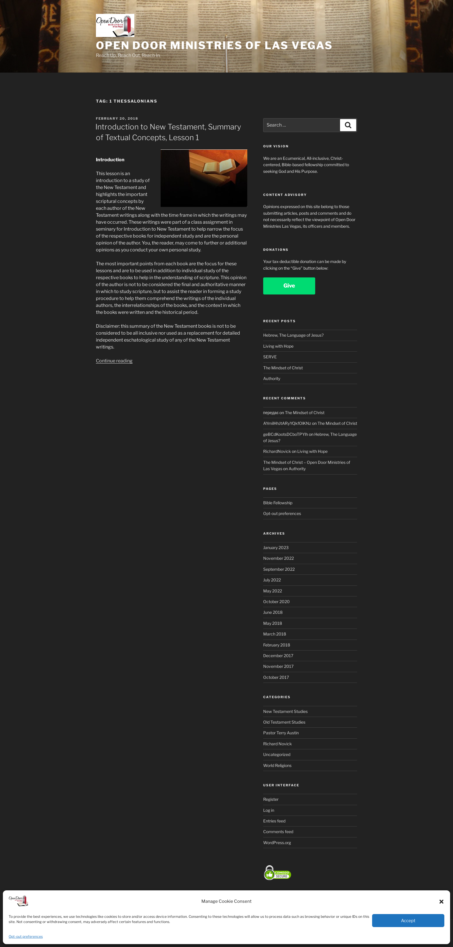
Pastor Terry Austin (281, 732)
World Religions (277, 765)
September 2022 (279, 569)
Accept (408, 920)
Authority (271, 378)
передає (271, 412)
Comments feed (278, 831)
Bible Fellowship (277, 502)
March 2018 (274, 633)
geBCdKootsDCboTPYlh (285, 434)
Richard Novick (277, 743)
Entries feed (274, 820)
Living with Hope (278, 346)
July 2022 (272, 579)
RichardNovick (277, 451)
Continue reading (114, 361)
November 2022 (278, 558)
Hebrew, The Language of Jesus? (293, 335)
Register (271, 799)
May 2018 (272, 623)
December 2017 (278, 655)
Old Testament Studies (284, 722)
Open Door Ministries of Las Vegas (214, 45)
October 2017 (276, 677)
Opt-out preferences (26, 936)
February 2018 (276, 644)
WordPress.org (277, 842)
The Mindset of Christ (283, 367)
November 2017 (278, 666)
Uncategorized (276, 754)
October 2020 (276, 601)
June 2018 (273, 612)
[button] (441, 902)
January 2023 (276, 547)
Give (289, 285)
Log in (268, 810)
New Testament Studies (285, 711)
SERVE (270, 356)
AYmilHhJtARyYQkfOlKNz (287, 423)
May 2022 (272, 590)
